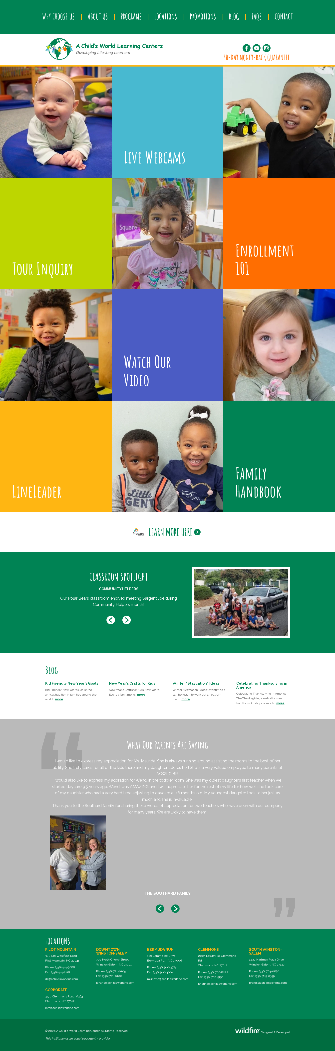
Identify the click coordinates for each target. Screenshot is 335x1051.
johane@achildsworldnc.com (115, 982)
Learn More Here (171, 532)
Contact (284, 16)
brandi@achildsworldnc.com (268, 982)
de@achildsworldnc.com (61, 979)
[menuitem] (58, 16)
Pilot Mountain (60, 950)
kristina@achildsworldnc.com (217, 983)
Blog (234, 16)
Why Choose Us (58, 16)
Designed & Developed (262, 1030)
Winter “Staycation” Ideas (196, 683)
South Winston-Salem (265, 951)
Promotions (203, 16)
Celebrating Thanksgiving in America (261, 685)
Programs (131, 16)
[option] (167, 602)
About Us (98, 16)
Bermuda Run (160, 950)
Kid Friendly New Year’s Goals (71, 683)
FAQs (257, 16)
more (59, 699)
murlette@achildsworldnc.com (167, 979)
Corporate (56, 990)
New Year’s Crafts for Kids (132, 683)
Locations (165, 16)
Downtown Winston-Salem (111, 951)
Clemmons (208, 950)
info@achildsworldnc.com (62, 1008)
